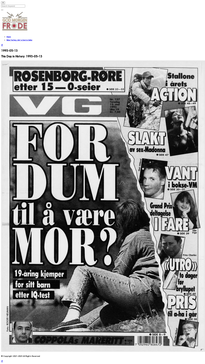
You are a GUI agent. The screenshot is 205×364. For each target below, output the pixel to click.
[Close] (3, 2)
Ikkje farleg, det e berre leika (19, 40)
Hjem (9, 37)
